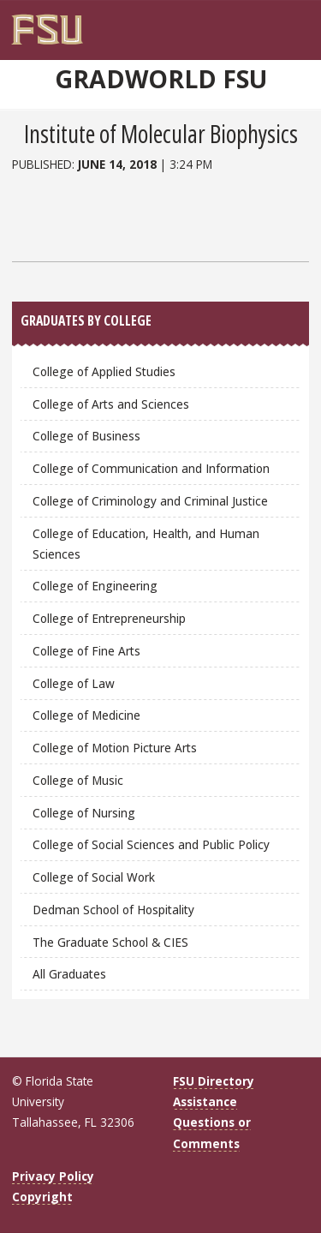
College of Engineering (95, 586)
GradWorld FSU (161, 79)
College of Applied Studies (104, 371)
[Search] (291, 23)
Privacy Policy (53, 1176)
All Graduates (69, 974)
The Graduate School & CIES (110, 942)
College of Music (78, 780)
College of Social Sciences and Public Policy (151, 844)
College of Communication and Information (151, 468)
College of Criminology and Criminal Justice (150, 501)
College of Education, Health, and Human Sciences (146, 543)
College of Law (74, 683)
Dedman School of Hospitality (113, 909)
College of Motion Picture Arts (115, 747)
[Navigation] (303, 23)
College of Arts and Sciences (111, 404)
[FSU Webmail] (280, 23)
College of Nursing (84, 813)
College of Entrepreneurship (109, 618)
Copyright (42, 1196)
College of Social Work (94, 877)
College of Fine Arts (86, 651)
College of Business (86, 436)
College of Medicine (86, 715)
